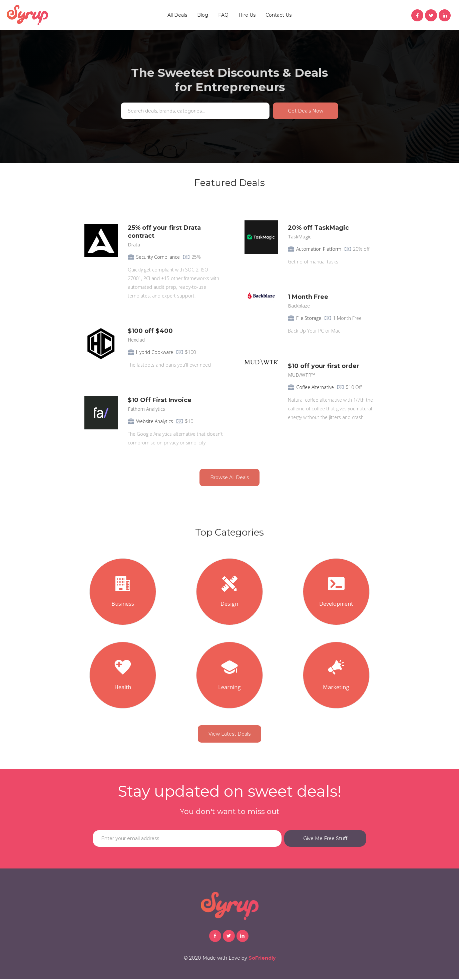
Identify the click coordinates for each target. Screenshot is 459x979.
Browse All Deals (229, 477)
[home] (27, 15)
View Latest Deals (229, 734)
